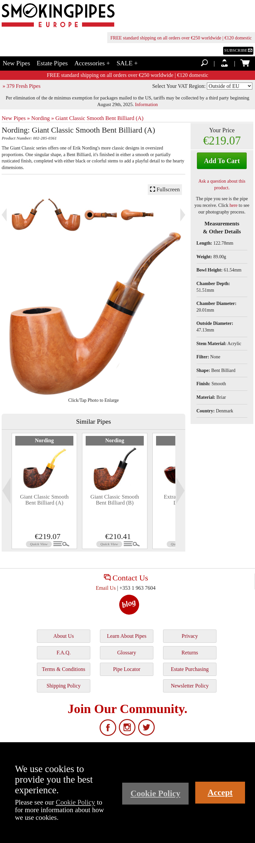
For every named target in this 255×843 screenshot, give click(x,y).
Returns (190, 652)
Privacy (190, 636)
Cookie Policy (75, 802)
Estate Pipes (52, 63)
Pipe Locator (126, 669)
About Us (63, 636)
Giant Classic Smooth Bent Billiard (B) (114, 500)
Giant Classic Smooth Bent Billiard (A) (99, 118)
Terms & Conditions (63, 669)
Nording (44, 440)
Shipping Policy (63, 686)
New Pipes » (16, 118)
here (233, 205)
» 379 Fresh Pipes (22, 86)
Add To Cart (222, 160)
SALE (127, 63)
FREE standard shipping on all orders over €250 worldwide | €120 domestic (181, 37)
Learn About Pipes (126, 636)
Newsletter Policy (190, 686)
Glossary (126, 652)
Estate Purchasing (190, 669)
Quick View (38, 544)
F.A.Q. (63, 652)
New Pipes (16, 63)
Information (146, 104)
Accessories (92, 63)
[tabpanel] (44, 491)
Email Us (106, 588)
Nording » (42, 118)
